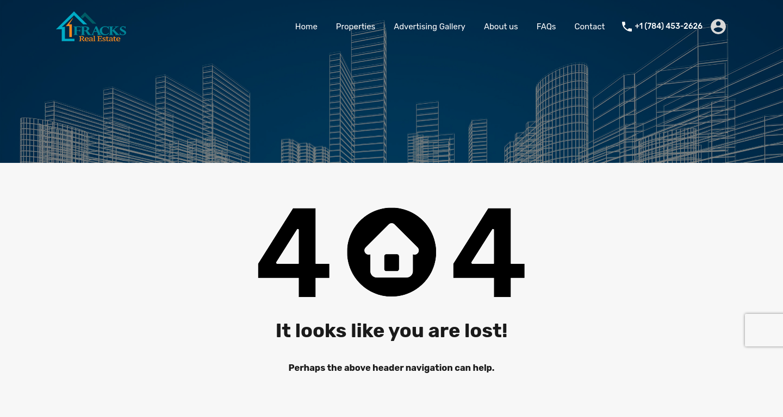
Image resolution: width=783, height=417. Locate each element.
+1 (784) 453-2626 (669, 26)
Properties (355, 26)
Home (306, 26)
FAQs (546, 26)
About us (501, 26)
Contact (590, 26)
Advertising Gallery (429, 26)
